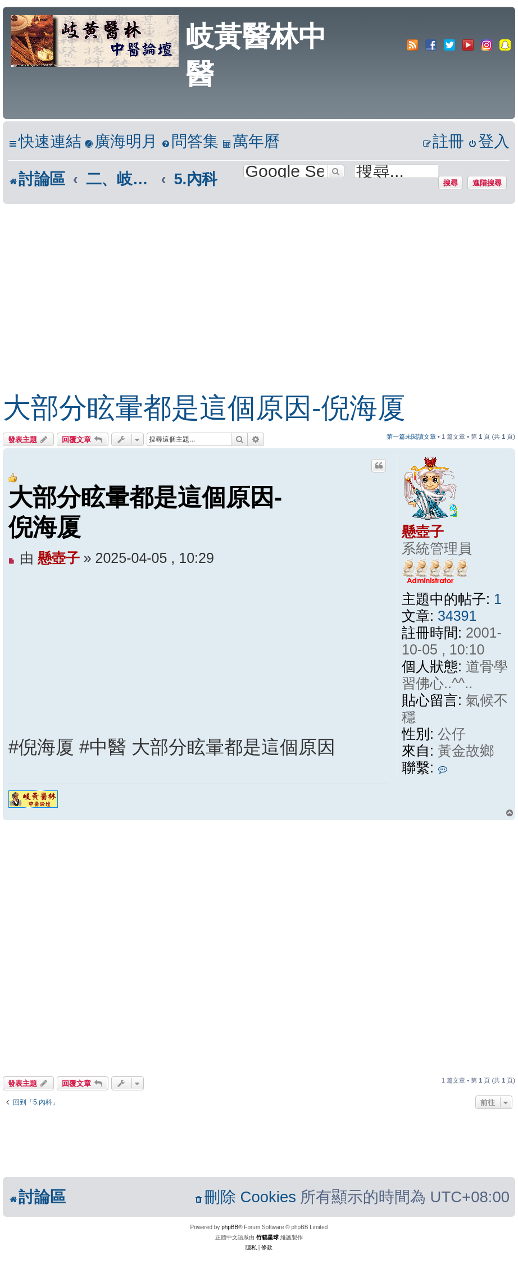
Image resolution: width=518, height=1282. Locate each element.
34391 (457, 616)
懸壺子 (423, 531)
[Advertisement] (248, 288)
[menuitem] (120, 142)
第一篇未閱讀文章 (411, 436)
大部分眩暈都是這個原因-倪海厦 (204, 408)
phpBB (229, 1227)
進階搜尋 (487, 183)
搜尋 (450, 183)
